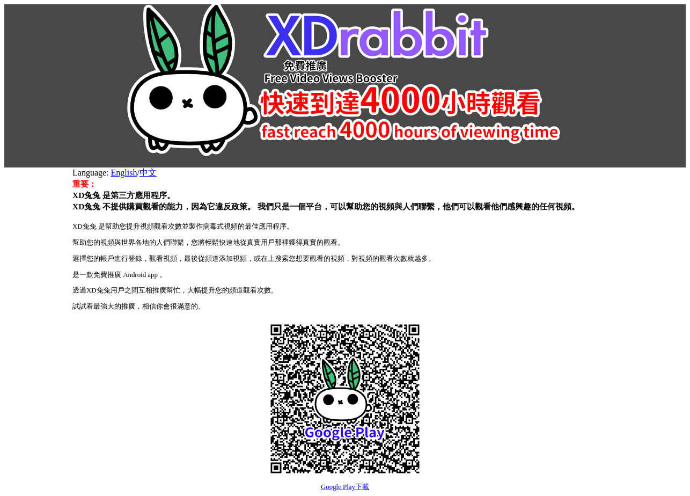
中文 (148, 172)
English (124, 172)
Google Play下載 (345, 487)
